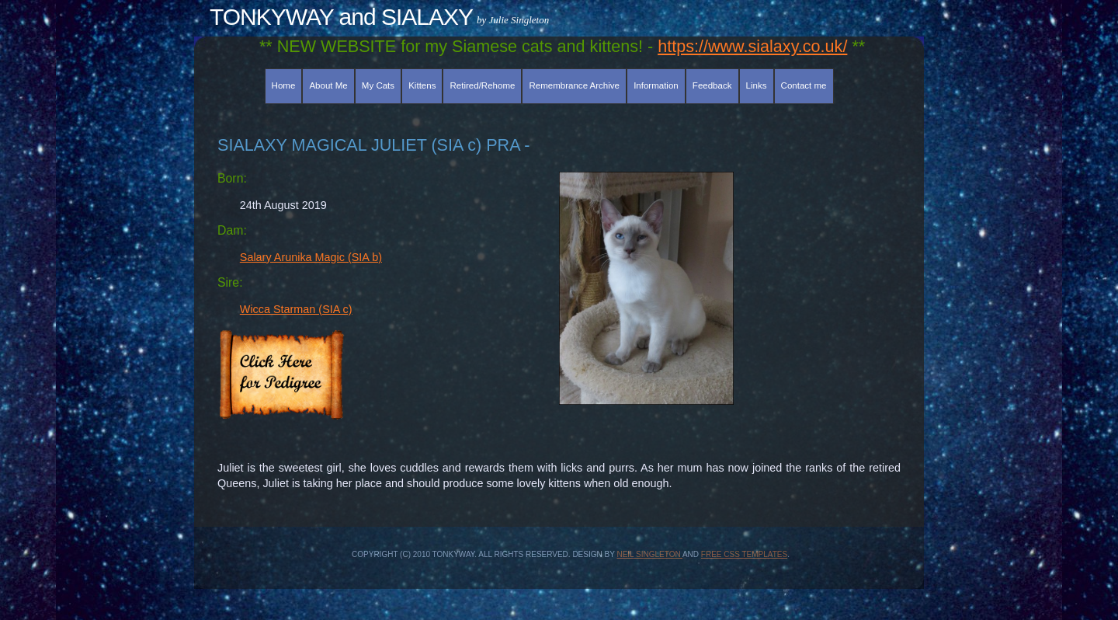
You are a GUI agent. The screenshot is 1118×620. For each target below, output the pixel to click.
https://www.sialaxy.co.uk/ (752, 46)
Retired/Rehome (483, 85)
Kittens (422, 85)
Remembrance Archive (574, 85)
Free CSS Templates (744, 554)
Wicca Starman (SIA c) (296, 309)
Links (756, 85)
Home (284, 85)
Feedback (712, 85)
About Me (328, 85)
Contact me (804, 85)
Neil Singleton (649, 554)
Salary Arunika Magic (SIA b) (311, 257)
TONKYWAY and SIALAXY (341, 17)
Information (656, 85)
